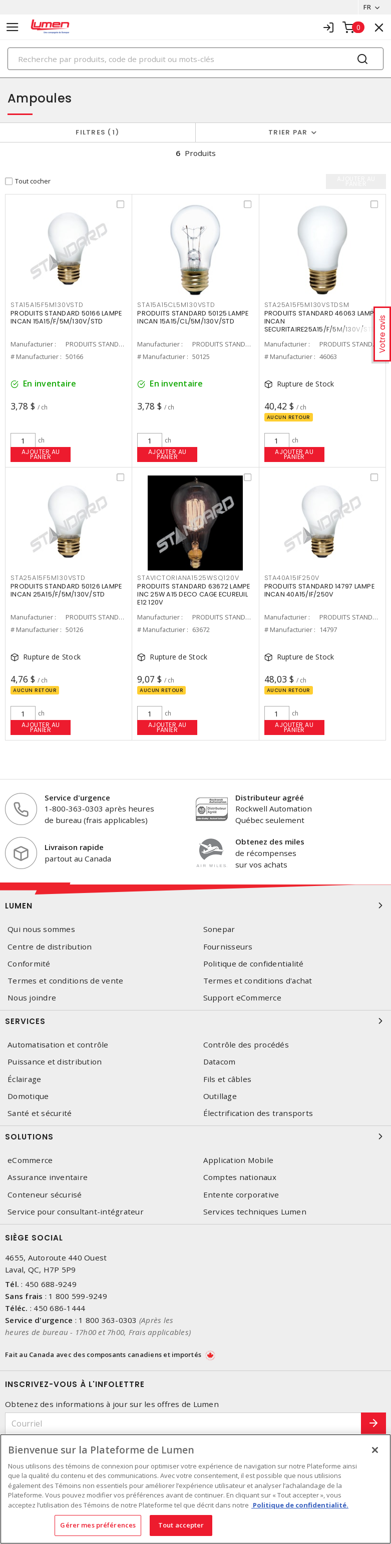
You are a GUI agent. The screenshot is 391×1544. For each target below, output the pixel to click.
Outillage (220, 1096)
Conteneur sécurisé (45, 1195)
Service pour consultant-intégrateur (76, 1211)
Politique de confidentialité (253, 963)
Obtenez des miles (269, 841)
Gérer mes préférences (98, 1525)
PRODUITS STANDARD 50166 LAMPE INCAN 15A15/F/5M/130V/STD (66, 317)
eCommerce (30, 1160)
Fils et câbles (227, 1079)
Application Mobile (238, 1160)
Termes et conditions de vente (65, 981)
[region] (195, 1489)
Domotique (28, 1096)
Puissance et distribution (55, 1061)
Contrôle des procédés (246, 1045)
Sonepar (219, 929)
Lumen (195, 905)
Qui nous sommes (41, 929)
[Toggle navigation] (12, 27)
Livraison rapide (74, 847)
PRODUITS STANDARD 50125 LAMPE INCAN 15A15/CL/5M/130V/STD (192, 317)
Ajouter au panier (41, 454)
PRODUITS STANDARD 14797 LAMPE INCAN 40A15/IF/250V (319, 590)
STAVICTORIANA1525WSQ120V (188, 578)
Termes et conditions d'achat (257, 981)
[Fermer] (375, 1450)
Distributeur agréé (269, 797)
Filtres (97, 132)
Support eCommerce (242, 997)
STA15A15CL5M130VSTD (176, 304)
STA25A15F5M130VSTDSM (306, 304)
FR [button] (367, 7)
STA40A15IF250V (292, 578)
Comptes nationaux (239, 1177)
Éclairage (24, 1079)
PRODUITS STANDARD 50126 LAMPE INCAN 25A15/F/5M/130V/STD (66, 590)
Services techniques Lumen (254, 1211)
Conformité (29, 963)
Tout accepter (181, 1525)
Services (195, 1021)
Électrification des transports (258, 1113)
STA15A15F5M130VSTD (47, 304)
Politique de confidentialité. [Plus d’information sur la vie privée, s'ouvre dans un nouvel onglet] (299, 1505)
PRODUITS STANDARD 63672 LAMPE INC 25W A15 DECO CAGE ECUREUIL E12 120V (193, 594)
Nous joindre (32, 997)
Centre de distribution (50, 947)
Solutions (195, 1136)
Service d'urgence (77, 797)
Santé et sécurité (40, 1113)
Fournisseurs (228, 947)
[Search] (195, 59)
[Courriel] (183, 1423)
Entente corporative (241, 1195)
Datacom (219, 1061)
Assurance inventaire (48, 1177)
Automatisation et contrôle (58, 1045)
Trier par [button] (287, 132)
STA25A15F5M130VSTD (48, 578)
